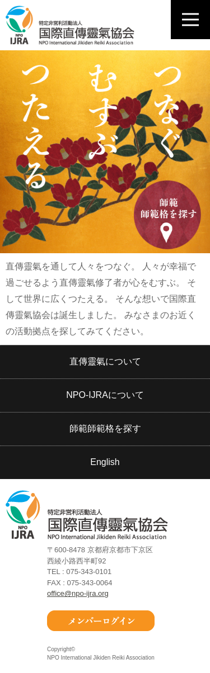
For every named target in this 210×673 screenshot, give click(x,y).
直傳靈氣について (105, 361)
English (104, 462)
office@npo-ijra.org (78, 593)
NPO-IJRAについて (105, 395)
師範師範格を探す (105, 428)
